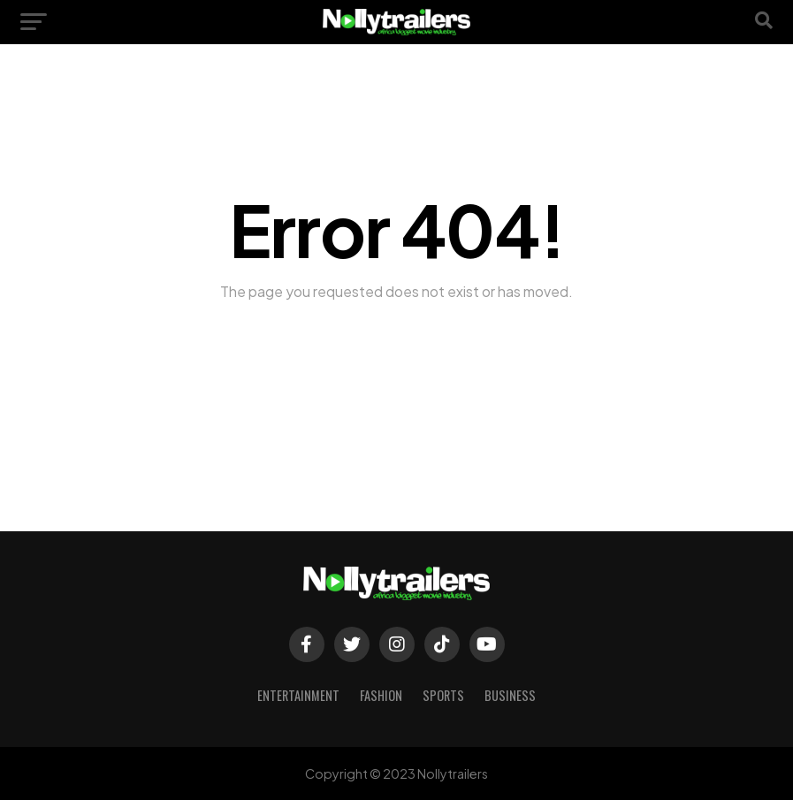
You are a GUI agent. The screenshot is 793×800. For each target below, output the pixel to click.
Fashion (381, 695)
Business (510, 695)
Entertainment (298, 695)
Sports (443, 695)
